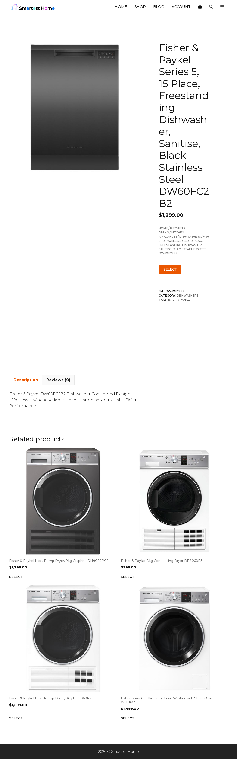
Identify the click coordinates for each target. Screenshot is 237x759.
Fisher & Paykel (178, 299)
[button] (222, 7)
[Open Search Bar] (211, 7)
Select (170, 269)
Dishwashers (190, 236)
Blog (158, 7)
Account (181, 7)
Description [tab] (25, 379)
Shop (140, 7)
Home (121, 7)
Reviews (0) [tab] (58, 379)
